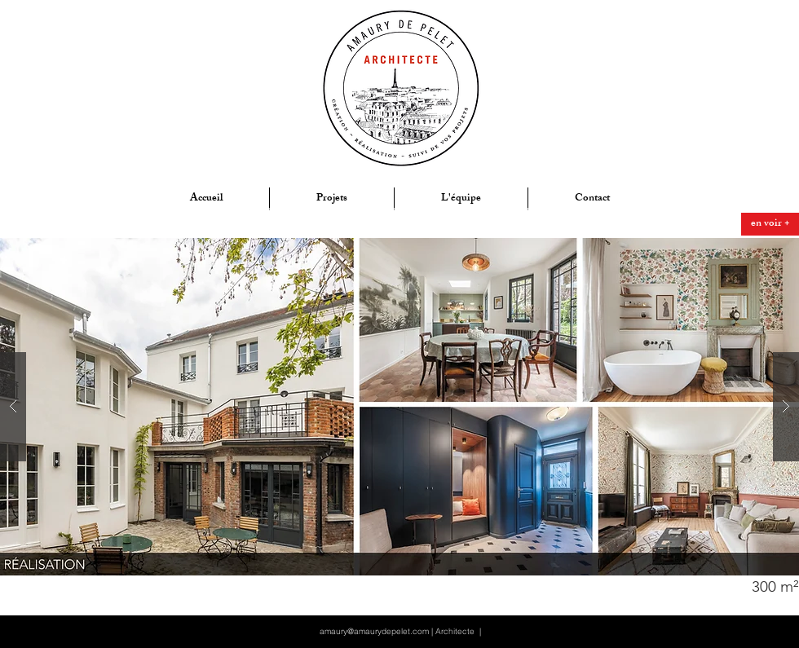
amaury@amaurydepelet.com (374, 631)
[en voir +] (770, 224)
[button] (731, 586)
